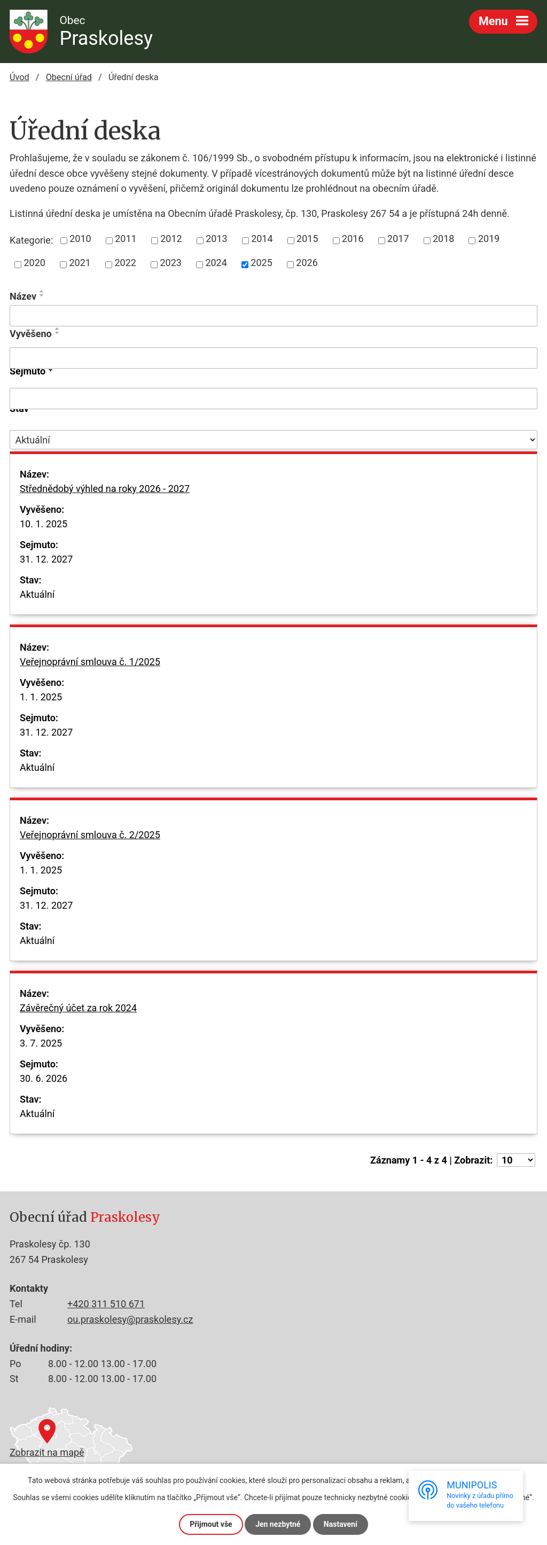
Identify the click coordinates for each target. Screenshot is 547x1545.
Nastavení (340, 1524)
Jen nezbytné (277, 1524)
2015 (307, 238)
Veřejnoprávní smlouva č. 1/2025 (90, 669)
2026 (306, 262)
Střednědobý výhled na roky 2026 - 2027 (105, 496)
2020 (34, 262)
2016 (352, 238)
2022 (125, 262)
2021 (79, 262)
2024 (215, 262)
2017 (398, 238)
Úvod (19, 77)
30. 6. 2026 (43, 1078)
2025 (261, 262)
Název (23, 296)
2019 (488, 238)
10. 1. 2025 (43, 523)
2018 (443, 238)
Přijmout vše (211, 1524)
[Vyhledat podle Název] (273, 315)
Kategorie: (31, 240)
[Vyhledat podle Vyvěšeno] (273, 358)
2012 (171, 238)
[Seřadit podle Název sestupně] (42, 295)
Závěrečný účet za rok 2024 (78, 1015)
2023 (170, 262)
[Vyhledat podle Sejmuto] (273, 398)
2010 (80, 238)
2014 (261, 238)
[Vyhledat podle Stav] (273, 439)
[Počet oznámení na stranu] (516, 1160)
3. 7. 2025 (41, 1043)
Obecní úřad (69, 77)
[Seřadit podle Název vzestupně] (42, 291)
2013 (216, 238)
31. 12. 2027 (46, 559)
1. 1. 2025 (41, 697)
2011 (125, 238)
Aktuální (37, 594)
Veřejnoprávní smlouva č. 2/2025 (90, 842)
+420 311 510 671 (106, 1303)
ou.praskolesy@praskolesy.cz (130, 1319)
